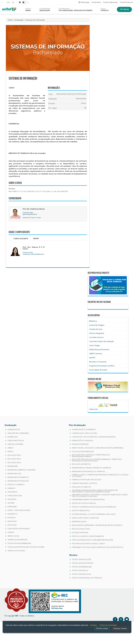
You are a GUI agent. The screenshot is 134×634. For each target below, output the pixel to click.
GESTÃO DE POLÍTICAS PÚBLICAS (84, 503)
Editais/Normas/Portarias (99, 349)
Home (10, 20)
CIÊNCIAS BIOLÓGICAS (16, 440)
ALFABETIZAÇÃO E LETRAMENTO (84, 429)
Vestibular (124, 9)
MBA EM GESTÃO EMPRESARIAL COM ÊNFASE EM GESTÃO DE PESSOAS (97, 525)
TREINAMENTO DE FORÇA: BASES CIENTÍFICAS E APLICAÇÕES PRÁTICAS (97, 547)
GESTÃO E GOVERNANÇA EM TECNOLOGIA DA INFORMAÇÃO (94, 507)
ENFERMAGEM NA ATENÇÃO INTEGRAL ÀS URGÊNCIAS (91, 468)
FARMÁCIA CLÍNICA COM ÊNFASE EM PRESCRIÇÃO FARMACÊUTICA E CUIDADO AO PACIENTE (100, 475)
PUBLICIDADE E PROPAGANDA (19, 528)
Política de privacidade (108, 625)
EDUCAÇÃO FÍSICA (14, 455)
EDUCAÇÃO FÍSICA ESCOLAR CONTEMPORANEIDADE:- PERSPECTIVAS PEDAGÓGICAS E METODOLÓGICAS (97, 460)
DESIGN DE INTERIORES (80, 444)
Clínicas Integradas (96, 333)
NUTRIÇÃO (12, 517)
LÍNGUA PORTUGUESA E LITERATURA (85, 518)
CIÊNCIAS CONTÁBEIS (15, 444)
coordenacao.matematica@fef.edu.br (33, 254)
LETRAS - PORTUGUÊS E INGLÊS (19, 510)
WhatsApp (84, 2)
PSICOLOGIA (12, 525)
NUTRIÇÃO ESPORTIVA (80, 532)
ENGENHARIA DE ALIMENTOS (18, 477)
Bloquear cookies (120, 628)
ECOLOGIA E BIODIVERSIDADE (83, 451)
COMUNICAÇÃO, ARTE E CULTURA (84, 433)
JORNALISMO (12, 506)
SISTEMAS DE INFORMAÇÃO (17, 540)
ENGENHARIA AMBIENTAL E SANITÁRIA (21, 470)
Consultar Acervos (96, 337)
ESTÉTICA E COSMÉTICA (16, 484)
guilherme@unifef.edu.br (30, 214)
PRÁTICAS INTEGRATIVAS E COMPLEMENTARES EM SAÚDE (92, 540)
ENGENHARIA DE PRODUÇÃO (18, 481)
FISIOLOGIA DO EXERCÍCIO (81, 487)
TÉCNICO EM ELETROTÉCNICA (82, 563)
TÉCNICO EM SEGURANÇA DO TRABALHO (87, 578)
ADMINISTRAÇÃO (14, 429)
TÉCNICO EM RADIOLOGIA (81, 574)
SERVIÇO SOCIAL (13, 536)
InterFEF (92, 357)
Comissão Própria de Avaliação (101, 341)
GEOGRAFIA (12, 499)
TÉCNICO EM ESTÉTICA (80, 570)
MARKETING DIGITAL (79, 521)
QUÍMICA (11, 532)
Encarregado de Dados (98, 370)
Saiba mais (93, 409)
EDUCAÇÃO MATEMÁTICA (81, 464)
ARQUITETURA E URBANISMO (18, 433)
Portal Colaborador (110, 2)
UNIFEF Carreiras (95, 353)
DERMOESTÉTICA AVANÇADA (82, 440)
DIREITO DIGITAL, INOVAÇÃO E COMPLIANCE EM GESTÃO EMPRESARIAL (98, 448)
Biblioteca (93, 321)
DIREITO (10, 448)
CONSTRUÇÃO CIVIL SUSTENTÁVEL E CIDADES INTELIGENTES (94, 437)
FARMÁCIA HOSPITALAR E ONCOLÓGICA (86, 479)
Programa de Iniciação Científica (102, 366)
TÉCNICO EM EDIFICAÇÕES (81, 559)
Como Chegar (94, 345)
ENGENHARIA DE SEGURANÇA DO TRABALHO (88, 471)
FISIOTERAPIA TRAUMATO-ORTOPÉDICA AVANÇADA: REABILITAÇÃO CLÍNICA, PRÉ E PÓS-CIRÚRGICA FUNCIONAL (100, 495)
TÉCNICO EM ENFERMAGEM (82, 567)
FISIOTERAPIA (12, 492)
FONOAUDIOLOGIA (15, 495)
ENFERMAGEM (13, 466)
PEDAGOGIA (12, 521)
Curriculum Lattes (28, 212)
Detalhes (93, 625)
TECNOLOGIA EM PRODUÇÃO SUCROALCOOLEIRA (26, 547)
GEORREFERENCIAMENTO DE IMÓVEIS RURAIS (88, 499)
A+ (13, 2)
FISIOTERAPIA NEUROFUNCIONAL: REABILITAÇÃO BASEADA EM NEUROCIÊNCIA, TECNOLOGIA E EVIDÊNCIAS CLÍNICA (95, 491)
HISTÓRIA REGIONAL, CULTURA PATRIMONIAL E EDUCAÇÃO (94, 514)
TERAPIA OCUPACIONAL (16, 551)
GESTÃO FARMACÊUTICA (81, 510)
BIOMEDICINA (13, 437)
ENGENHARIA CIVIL (14, 473)
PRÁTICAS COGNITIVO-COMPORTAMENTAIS (88, 536)
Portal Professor (126, 2)
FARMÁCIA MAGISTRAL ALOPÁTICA (84, 483)
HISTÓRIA (11, 503)
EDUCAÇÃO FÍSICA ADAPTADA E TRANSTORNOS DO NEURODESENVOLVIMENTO (91, 455)
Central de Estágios (96, 325)
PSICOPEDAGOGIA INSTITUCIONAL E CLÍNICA (88, 543)
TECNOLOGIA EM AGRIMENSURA (19, 543)
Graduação (18, 20)
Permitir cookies (102, 628)
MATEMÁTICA (12, 514)
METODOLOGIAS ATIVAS (81, 529)
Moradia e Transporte (98, 361)
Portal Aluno (96, 2)
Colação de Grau (95, 329)
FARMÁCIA (11, 488)
